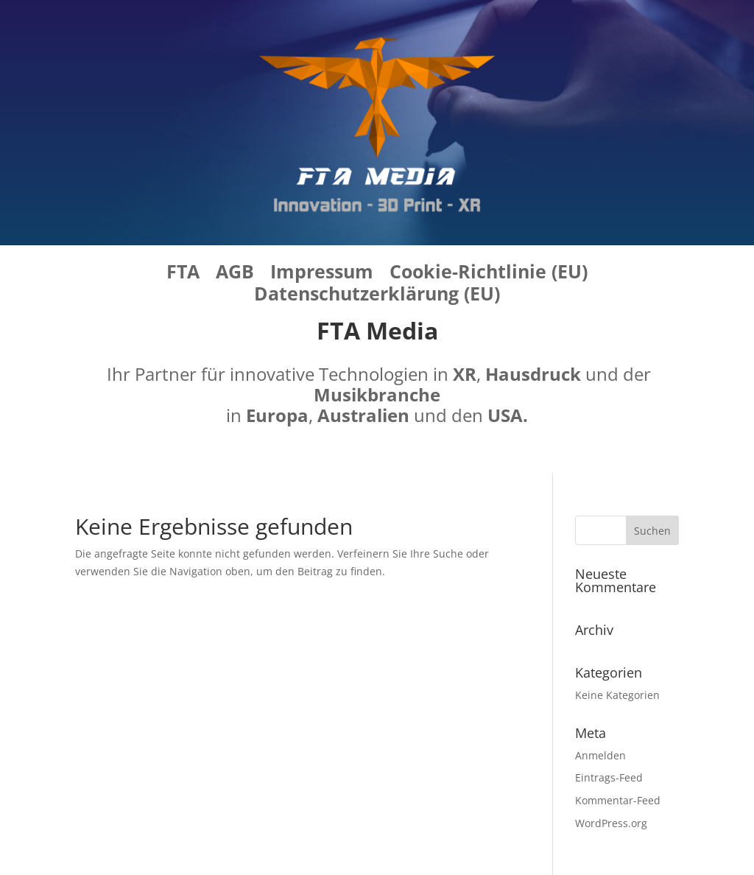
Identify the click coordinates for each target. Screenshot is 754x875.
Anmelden (600, 755)
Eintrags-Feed (609, 777)
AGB (235, 274)
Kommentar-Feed (617, 800)
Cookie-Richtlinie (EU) (489, 274)
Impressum (321, 274)
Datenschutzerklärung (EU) (377, 296)
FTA (183, 274)
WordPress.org (611, 823)
